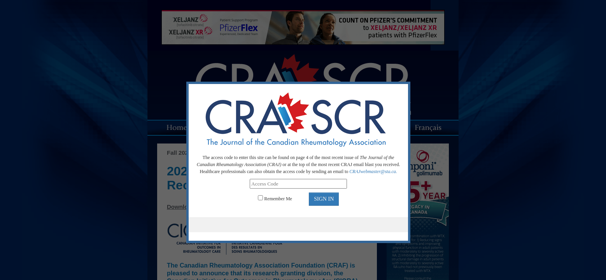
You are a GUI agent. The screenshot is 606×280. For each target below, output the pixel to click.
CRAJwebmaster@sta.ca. (373, 171)
